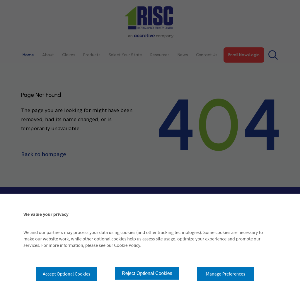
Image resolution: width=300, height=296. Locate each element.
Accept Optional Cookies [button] (66, 274)
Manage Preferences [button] (225, 274)
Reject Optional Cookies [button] (147, 273)
